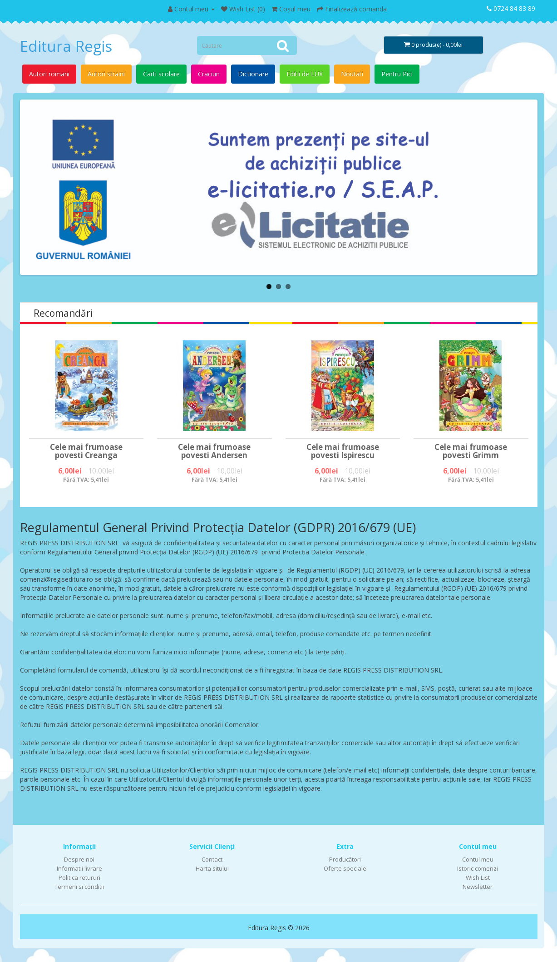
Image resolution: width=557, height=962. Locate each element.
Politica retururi (79, 877)
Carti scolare (161, 74)
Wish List (478, 877)
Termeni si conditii (79, 886)
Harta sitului (212, 868)
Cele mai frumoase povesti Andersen (214, 451)
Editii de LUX (304, 74)
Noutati (352, 74)
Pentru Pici (397, 74)
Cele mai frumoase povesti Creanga (86, 451)
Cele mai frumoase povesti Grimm (470, 451)
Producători (345, 859)
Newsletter (478, 886)
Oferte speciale (345, 868)
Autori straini (106, 74)
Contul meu (477, 859)
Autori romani (49, 74)
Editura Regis (66, 46)
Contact (212, 859)
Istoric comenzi (477, 868)
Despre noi (79, 859)
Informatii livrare (79, 868)
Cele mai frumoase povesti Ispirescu (342, 451)
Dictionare (253, 74)
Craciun (209, 74)
